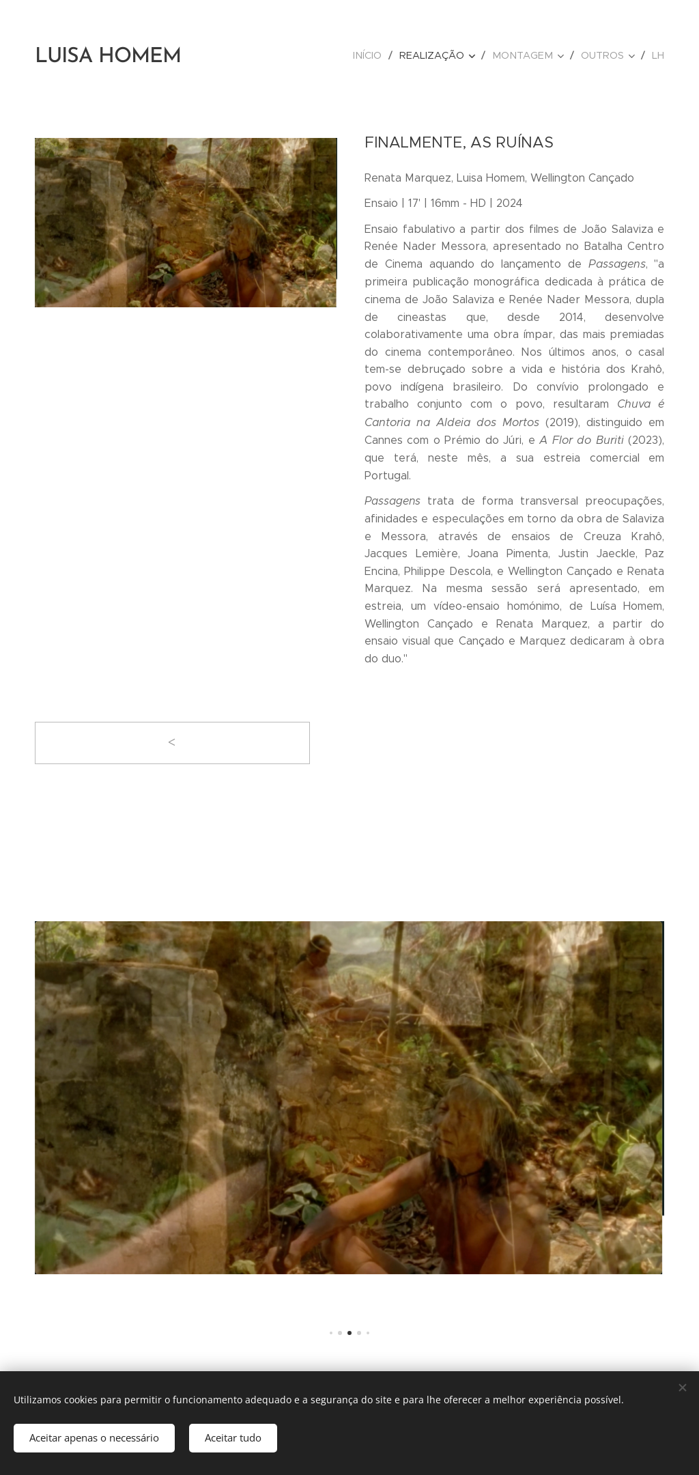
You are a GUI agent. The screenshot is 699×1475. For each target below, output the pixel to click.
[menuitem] (379, 55)
